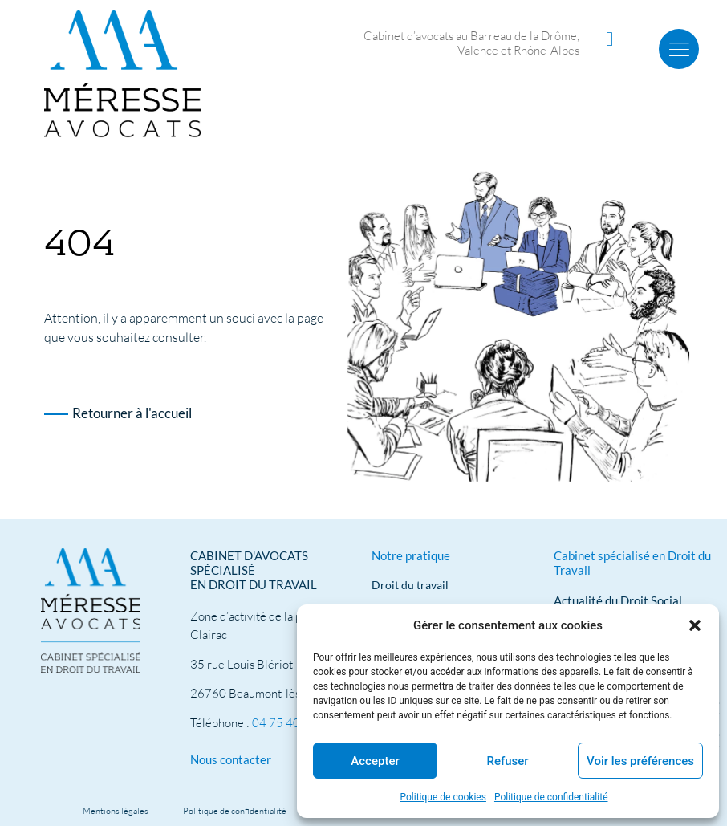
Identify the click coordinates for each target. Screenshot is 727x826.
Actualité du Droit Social (618, 600)
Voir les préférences (640, 761)
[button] (695, 625)
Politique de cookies (443, 797)
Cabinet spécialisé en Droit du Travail (632, 562)
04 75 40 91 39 (293, 722)
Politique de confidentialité (551, 797)
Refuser (507, 761)
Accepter (375, 761)
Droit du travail (410, 585)
